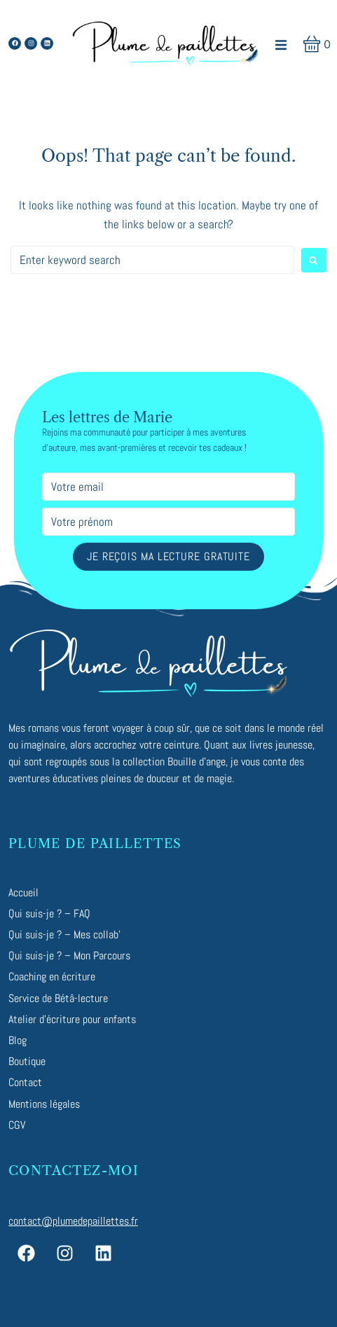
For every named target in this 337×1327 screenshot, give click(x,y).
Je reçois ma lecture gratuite (168, 556)
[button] (280, 45)
